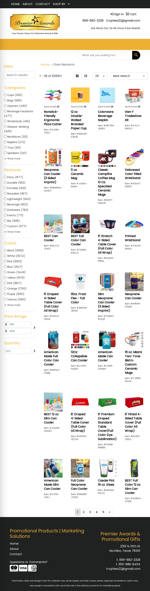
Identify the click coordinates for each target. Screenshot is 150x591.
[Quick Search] (104, 55)
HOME (15, 4)
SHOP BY (59, 4)
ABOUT (27, 4)
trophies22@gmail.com (123, 20)
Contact (16, 554)
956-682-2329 (93, 20)
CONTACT (42, 4)
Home (14, 543)
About (14, 549)
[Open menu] (142, 44)
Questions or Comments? (28, 562)
